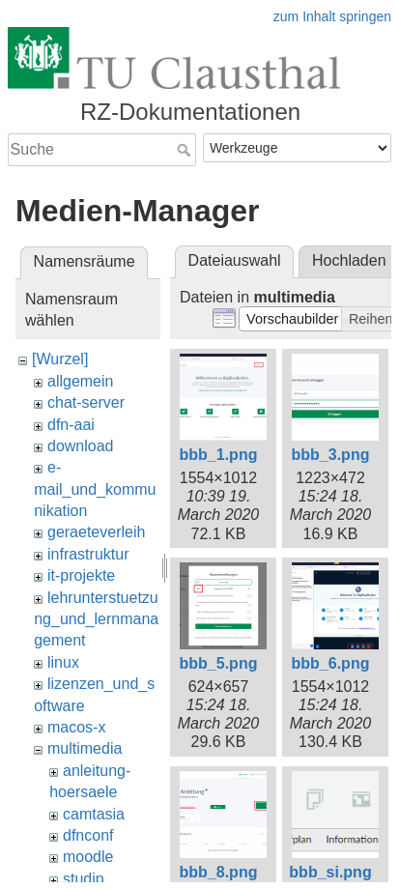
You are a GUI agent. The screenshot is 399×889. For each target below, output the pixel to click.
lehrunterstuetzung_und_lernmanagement (96, 619)
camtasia (94, 814)
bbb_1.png (219, 454)
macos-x (76, 727)
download (80, 446)
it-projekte (81, 575)
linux (63, 662)
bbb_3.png (331, 454)
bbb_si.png (330, 872)
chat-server (86, 402)
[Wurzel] (60, 359)
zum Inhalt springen (332, 16)
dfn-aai (71, 424)
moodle (88, 856)
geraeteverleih (96, 532)
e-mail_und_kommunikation (95, 489)
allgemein (80, 381)
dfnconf (88, 835)
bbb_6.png (331, 663)
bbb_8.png (219, 872)
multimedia (84, 748)
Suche (186, 150)
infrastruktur (87, 554)
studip (83, 879)
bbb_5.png (219, 663)
